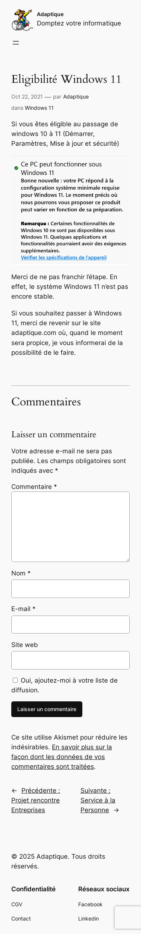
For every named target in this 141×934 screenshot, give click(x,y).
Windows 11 (39, 108)
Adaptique (50, 14)
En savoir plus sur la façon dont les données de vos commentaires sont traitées (61, 756)
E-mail (23, 609)
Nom (21, 573)
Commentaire (34, 486)
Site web (24, 645)
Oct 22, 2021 (27, 96)
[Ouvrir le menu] (15, 42)
